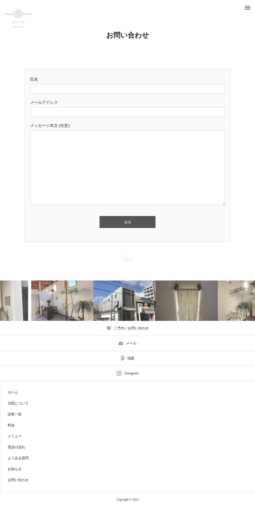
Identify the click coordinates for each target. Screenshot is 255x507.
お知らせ (15, 469)
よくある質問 (18, 458)
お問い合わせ (18, 480)
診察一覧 (15, 414)
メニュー (15, 436)
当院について (18, 403)
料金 (11, 425)
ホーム (13, 392)
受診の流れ (16, 447)
